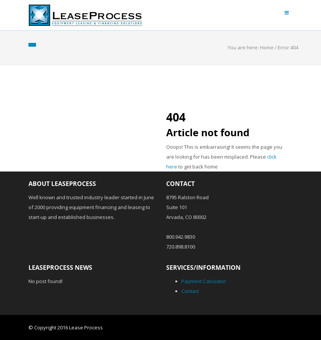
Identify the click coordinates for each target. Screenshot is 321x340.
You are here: (244, 47)
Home (267, 47)
